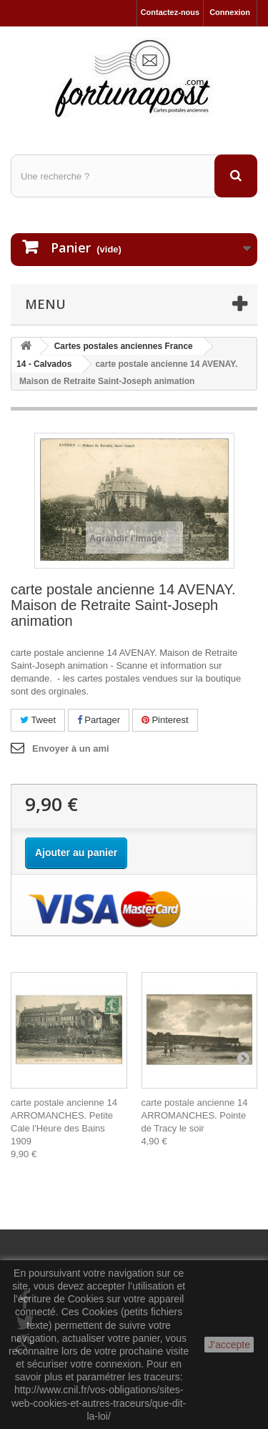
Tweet (38, 719)
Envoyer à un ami (70, 748)
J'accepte (229, 1344)
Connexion (229, 12)
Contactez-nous (170, 12)
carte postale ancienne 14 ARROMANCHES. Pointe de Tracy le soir (195, 1115)
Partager (98, 719)
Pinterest (165, 719)
